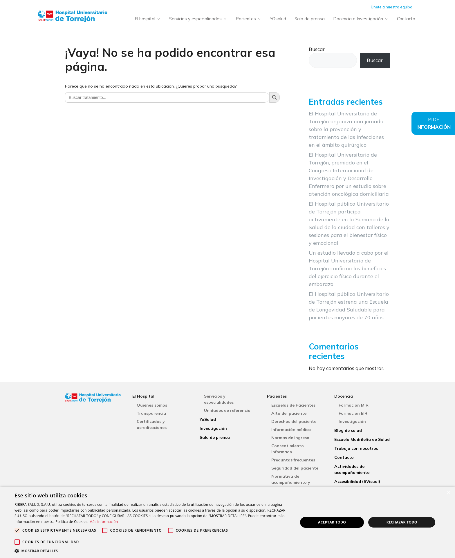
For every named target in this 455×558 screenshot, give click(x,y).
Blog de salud (348, 430)
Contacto (406, 18)
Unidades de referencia (227, 410)
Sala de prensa (310, 18)
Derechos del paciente (293, 421)
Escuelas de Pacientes (293, 405)
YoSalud (208, 419)
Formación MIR (354, 405)
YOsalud (278, 18)
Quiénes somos (152, 405)
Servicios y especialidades (199, 19)
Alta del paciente (288, 413)
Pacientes (249, 19)
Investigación (213, 428)
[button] (152, 551)
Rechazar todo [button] (402, 522)
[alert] (227, 522)
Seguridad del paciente (294, 468)
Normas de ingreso (290, 437)
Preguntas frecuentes (293, 460)
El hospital (149, 19)
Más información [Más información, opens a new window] (103, 521)
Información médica (291, 429)
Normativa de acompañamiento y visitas (290, 482)
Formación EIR (353, 413)
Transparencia (151, 413)
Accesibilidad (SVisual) (357, 481)
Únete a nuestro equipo (391, 7)
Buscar (317, 49)
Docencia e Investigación (362, 19)
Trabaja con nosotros (356, 448)
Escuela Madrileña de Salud (362, 439)
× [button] (448, 493)
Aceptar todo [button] (332, 522)
